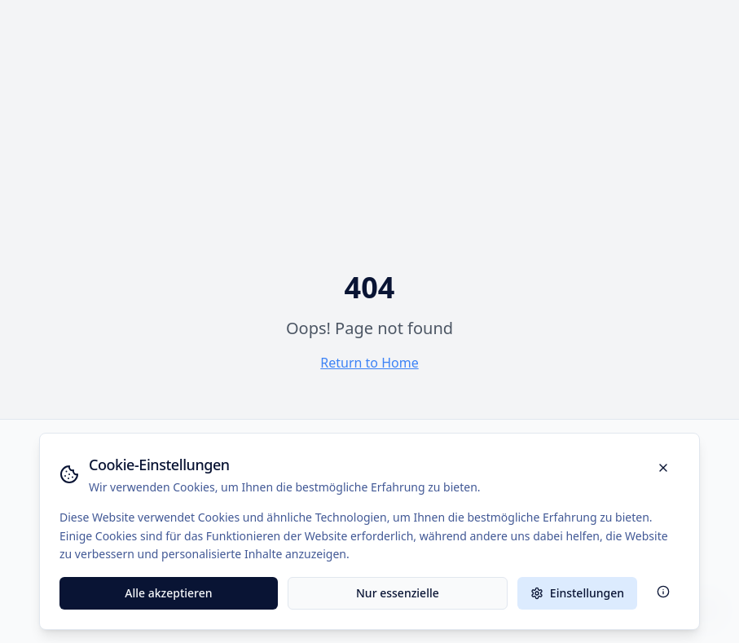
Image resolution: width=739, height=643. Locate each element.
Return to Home (369, 363)
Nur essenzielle (397, 593)
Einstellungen (577, 593)
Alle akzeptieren (168, 593)
